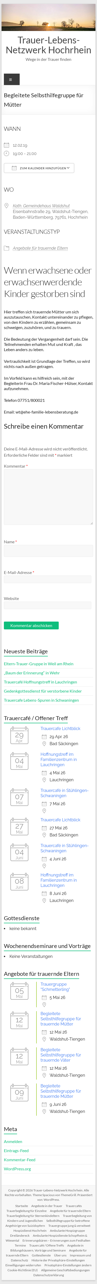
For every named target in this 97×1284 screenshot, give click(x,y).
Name (10, 541)
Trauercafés (74, 1206)
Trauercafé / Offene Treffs (46, 1245)
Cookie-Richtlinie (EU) (23, 1270)
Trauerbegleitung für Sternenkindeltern (32, 1216)
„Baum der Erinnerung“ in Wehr (32, 672)
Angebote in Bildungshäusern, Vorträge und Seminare (47, 1247)
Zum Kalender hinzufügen (39, 168)
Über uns (60, 1255)
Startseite (21, 1206)
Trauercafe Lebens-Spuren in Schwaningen (41, 700)
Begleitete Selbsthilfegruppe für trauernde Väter (61, 1055)
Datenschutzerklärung (48, 1275)
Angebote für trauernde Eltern (40, 248)
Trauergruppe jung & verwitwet (69, 1226)
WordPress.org (17, 1168)
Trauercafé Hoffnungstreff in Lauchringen (40, 681)
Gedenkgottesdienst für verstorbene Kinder (43, 690)
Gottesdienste (41, 1255)
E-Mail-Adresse (19, 572)
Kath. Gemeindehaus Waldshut (41, 205)
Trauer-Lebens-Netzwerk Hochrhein (48, 44)
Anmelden (13, 1141)
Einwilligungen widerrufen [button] (23, 1265)
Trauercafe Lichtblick (60, 728)
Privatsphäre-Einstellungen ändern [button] (68, 1265)
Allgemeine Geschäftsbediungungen (65, 1270)
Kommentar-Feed (19, 1159)
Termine (20, 1245)
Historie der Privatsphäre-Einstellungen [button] (58, 1260)
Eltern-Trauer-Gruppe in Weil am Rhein (38, 663)
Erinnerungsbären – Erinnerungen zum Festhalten (56, 1240)
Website (11, 598)
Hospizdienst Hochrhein (30, 1231)
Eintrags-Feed (16, 1150)
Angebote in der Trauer (46, 1206)
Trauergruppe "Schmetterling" (55, 987)
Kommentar (16, 465)
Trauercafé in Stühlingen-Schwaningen (65, 793)
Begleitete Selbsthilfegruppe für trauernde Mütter (61, 1019)
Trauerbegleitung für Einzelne (26, 1211)
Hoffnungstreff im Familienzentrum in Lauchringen (59, 759)
